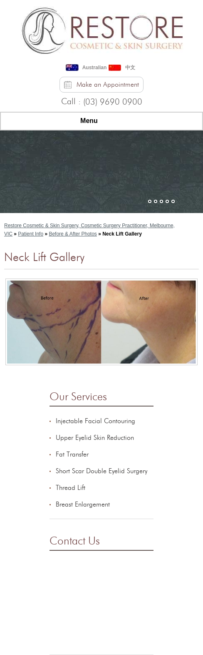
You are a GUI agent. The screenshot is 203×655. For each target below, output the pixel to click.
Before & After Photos (73, 234)
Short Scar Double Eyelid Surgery (101, 471)
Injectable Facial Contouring (95, 421)
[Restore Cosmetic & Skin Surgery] (101, 28)
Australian (94, 67)
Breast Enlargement (83, 504)
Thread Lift (70, 487)
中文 (130, 67)
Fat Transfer (72, 454)
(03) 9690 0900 (112, 102)
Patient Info (30, 234)
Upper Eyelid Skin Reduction (95, 437)
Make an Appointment (108, 84)
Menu (99, 121)
